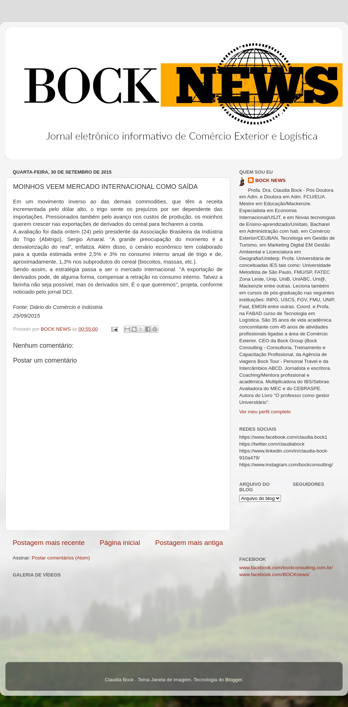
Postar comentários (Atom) (61, 558)
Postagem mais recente (48, 542)
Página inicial (120, 542)
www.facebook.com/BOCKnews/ (274, 574)
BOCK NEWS (270, 180)
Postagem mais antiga (189, 542)
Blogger (233, 679)
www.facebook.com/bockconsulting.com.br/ (286, 567)
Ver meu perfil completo (265, 411)
